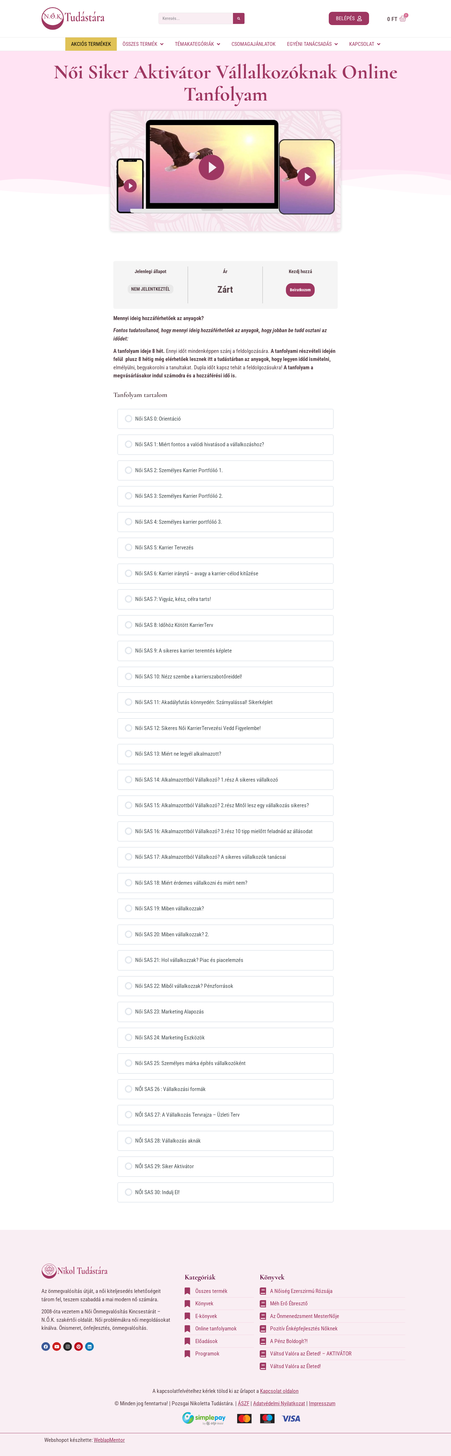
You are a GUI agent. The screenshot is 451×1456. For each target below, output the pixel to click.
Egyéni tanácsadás (312, 44)
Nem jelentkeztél (150, 289)
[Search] (238, 18)
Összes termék (143, 44)
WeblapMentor (109, 1440)
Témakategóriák (197, 44)
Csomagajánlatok (254, 44)
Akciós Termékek (91, 44)
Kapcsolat (364, 44)
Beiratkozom (300, 290)
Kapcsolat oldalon (279, 1391)
